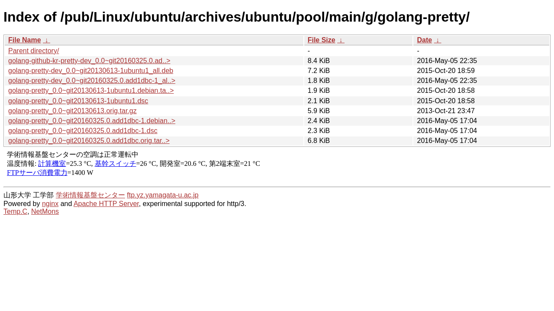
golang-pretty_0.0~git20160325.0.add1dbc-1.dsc (83, 130)
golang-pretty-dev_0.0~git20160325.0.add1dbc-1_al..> (91, 80)
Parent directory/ (33, 50)
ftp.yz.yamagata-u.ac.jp (162, 195)
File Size (321, 40)
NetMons (45, 211)
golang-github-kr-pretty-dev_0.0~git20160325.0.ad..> (89, 60)
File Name (24, 40)
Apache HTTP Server (106, 203)
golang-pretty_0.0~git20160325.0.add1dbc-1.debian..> (91, 120)
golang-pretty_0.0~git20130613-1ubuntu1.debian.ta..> (91, 90)
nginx (50, 203)
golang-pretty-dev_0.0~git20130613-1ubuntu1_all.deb (90, 70)
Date (424, 40)
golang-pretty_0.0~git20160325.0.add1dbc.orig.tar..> (89, 140)
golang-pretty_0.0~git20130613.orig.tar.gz (72, 110)
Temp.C (15, 211)
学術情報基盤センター (90, 195)
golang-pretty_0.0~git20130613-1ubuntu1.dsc (78, 101)
